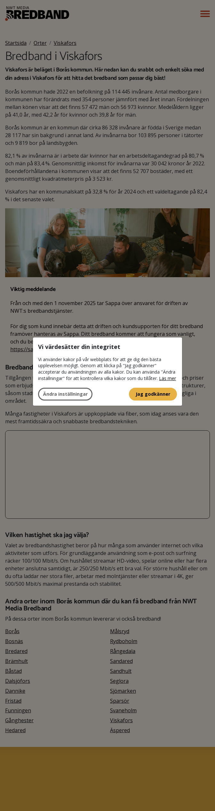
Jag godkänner (153, 394)
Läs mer (167, 378)
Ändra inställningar (65, 394)
